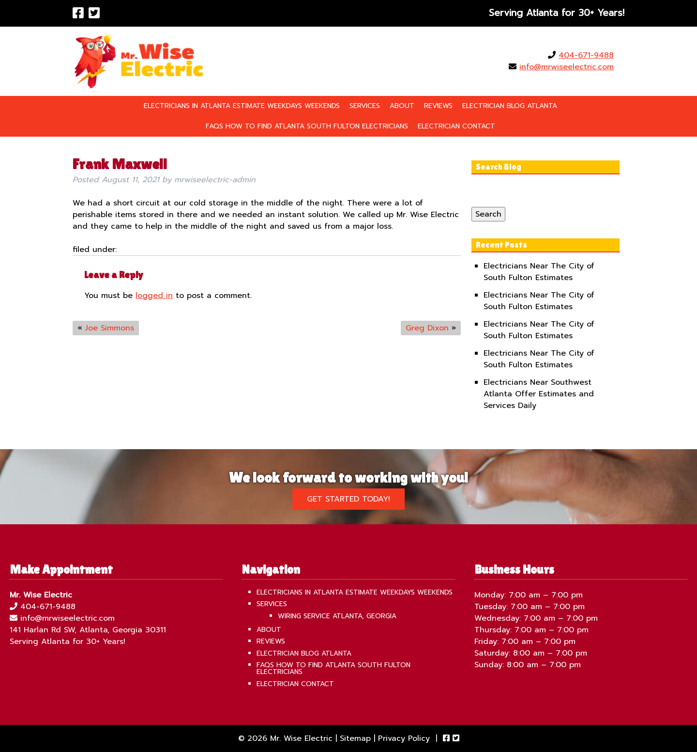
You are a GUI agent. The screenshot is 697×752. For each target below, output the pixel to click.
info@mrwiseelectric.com (566, 67)
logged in (154, 295)
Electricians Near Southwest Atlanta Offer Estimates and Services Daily (539, 393)
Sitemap (355, 738)
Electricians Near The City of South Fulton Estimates (539, 271)
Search (488, 214)
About (402, 106)
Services (364, 106)
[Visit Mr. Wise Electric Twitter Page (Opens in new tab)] (94, 13)
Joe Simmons (109, 328)
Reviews (438, 106)
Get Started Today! (348, 499)
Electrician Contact (456, 126)
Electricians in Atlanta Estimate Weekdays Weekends (242, 106)
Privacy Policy (404, 738)
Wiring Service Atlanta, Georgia (337, 616)
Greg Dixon (427, 328)
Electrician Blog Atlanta (509, 106)
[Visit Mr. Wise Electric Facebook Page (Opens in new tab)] (78, 13)
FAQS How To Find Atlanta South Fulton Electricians (307, 126)
